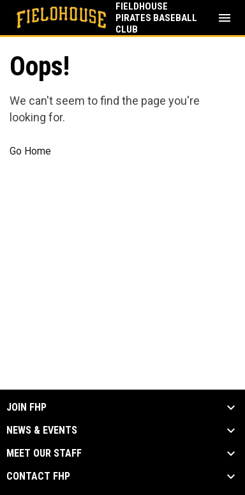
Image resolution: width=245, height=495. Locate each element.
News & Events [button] (41, 430)
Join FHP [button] (26, 407)
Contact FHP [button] (38, 476)
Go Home (30, 151)
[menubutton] (224, 18)
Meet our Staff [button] (44, 453)
